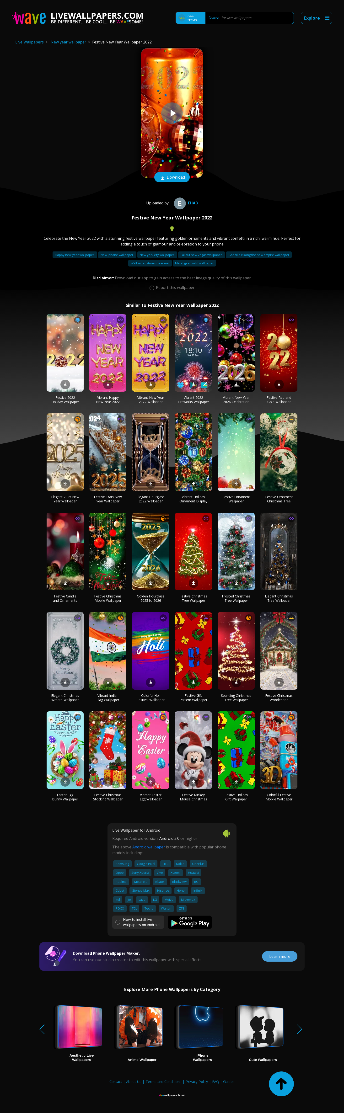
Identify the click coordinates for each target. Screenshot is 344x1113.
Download (172, 178)
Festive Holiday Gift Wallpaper (236, 797)
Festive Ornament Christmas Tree (279, 499)
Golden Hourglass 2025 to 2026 (150, 598)
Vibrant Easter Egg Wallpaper (151, 797)
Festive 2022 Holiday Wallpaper (65, 399)
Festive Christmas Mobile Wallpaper (108, 598)
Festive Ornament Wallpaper (236, 499)
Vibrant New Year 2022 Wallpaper (150, 399)
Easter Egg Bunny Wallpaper (65, 797)
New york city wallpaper (157, 255)
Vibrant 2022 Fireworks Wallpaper (193, 399)
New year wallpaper (68, 42)
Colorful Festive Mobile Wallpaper (279, 797)
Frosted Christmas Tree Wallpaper (236, 598)
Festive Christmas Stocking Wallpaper (108, 797)
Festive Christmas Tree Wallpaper (193, 598)
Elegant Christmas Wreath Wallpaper (65, 697)
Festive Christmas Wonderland (279, 697)
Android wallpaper (148, 847)
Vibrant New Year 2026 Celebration (236, 399)
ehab (185, 203)
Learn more (279, 956)
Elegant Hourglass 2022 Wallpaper (151, 499)
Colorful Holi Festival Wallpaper (151, 697)
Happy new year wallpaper (75, 255)
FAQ (215, 1081)
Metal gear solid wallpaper (194, 263)
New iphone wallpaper (117, 255)
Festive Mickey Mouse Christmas (193, 797)
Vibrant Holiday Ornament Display (193, 499)
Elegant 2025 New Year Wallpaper (65, 499)
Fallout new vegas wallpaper (202, 255)
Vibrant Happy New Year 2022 (108, 399)
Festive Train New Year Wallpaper (108, 499)
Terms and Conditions (163, 1081)
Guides (229, 1081)
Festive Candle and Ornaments (65, 598)
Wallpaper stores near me (150, 263)
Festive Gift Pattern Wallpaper (193, 697)
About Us (133, 1081)
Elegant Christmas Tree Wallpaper (279, 598)
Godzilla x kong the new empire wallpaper (258, 255)
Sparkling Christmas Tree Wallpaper (236, 697)
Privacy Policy (197, 1081)
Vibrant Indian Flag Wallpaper (108, 697)
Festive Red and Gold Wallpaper (279, 399)
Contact (115, 1081)
